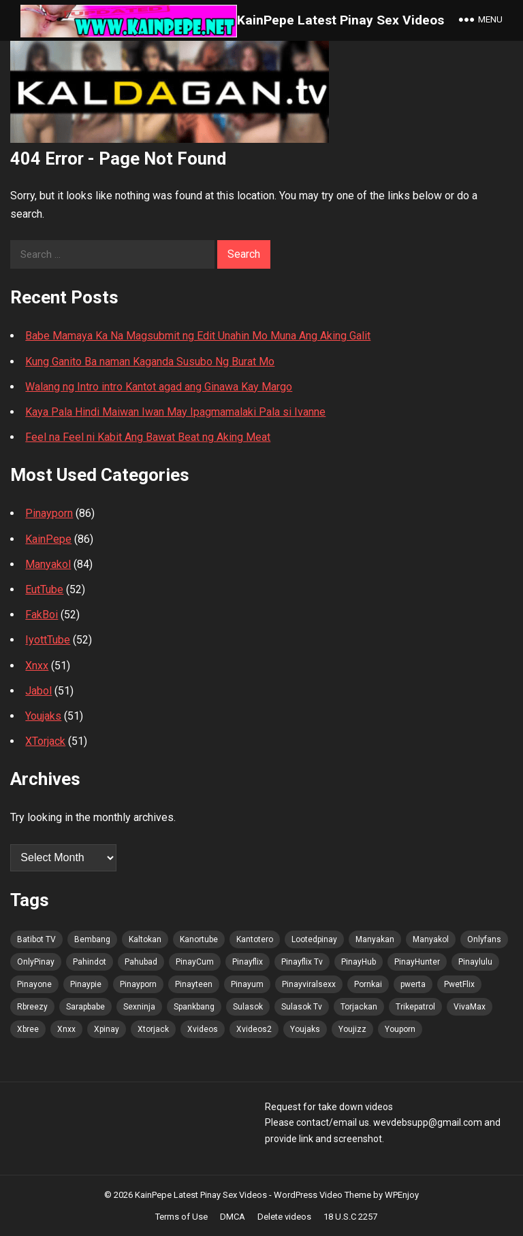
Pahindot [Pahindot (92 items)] (89, 962)
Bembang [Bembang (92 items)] (92, 939)
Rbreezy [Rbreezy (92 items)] (32, 1007)
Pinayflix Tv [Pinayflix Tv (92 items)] (302, 962)
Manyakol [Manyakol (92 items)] (431, 939)
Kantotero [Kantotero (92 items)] (254, 939)
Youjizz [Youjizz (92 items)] (352, 1029)
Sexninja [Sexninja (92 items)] (139, 1007)
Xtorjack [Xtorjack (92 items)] (153, 1029)
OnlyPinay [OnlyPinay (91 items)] (35, 962)
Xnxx (36, 665)
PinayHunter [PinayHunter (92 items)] (417, 962)
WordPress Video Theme (322, 1195)
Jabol (38, 690)
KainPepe (48, 539)
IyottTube (47, 639)
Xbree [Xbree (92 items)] (28, 1029)
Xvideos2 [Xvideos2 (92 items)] (254, 1029)
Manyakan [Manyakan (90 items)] (374, 939)
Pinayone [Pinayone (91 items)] (34, 984)
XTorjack (45, 741)
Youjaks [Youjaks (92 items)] (305, 1029)
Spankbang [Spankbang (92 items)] (194, 1007)
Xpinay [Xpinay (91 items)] (106, 1029)
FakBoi (41, 614)
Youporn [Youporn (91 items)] (400, 1029)
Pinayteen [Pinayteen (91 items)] (193, 984)
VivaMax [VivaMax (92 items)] (470, 1007)
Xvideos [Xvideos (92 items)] (202, 1029)
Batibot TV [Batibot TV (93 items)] (36, 939)
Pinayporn (49, 513)
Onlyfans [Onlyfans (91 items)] (484, 939)
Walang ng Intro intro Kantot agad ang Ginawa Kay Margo (158, 386)
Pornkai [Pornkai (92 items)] (368, 984)
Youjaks (43, 715)
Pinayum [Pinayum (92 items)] (247, 984)
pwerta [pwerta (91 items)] (413, 984)
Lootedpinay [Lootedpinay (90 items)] (314, 939)
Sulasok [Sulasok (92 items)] (248, 1007)
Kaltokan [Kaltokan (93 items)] (145, 939)
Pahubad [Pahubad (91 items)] (141, 962)
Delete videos (284, 1217)
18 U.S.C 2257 (350, 1217)
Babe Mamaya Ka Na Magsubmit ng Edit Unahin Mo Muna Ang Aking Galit (197, 335)
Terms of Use (181, 1217)
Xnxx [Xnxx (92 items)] (66, 1029)
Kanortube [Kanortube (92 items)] (199, 939)
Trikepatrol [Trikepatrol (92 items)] (415, 1007)
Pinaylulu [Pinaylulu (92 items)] (475, 962)
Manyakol (48, 564)
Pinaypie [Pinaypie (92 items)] (85, 984)
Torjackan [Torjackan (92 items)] (358, 1007)
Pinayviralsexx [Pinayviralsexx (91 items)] (309, 984)
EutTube (44, 589)
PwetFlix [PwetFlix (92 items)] (459, 984)
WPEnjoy (402, 1195)
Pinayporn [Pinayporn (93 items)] (138, 984)
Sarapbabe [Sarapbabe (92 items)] (85, 1007)
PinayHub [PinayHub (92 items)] (358, 962)
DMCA (232, 1217)
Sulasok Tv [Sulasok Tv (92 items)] (301, 1007)
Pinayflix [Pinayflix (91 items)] (247, 962)
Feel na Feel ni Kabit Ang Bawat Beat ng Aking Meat (147, 437)
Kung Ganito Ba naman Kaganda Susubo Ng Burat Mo (149, 361)
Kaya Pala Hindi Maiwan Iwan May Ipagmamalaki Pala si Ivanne (175, 411)
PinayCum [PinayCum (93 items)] (195, 962)
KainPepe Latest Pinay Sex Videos (340, 20)
